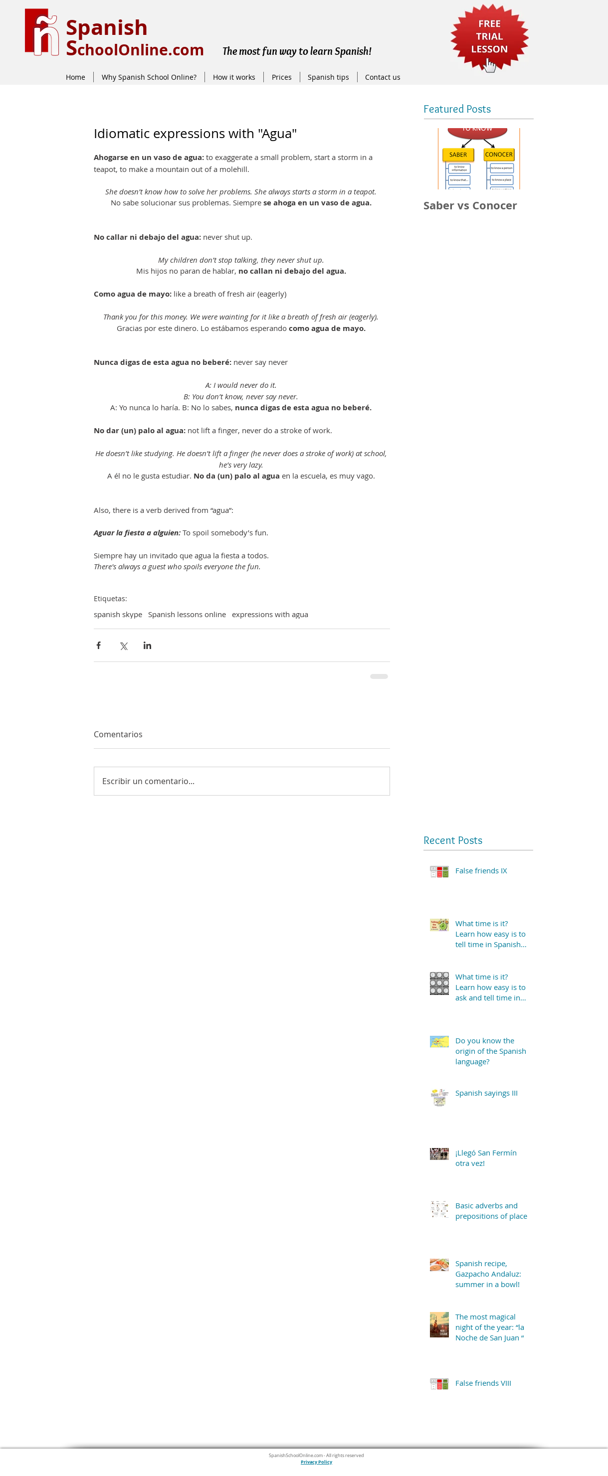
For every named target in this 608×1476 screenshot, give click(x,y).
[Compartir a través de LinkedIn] (147, 645)
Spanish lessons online (187, 614)
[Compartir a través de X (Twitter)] (123, 645)
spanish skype (118, 614)
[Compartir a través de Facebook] (98, 645)
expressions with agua (270, 614)
